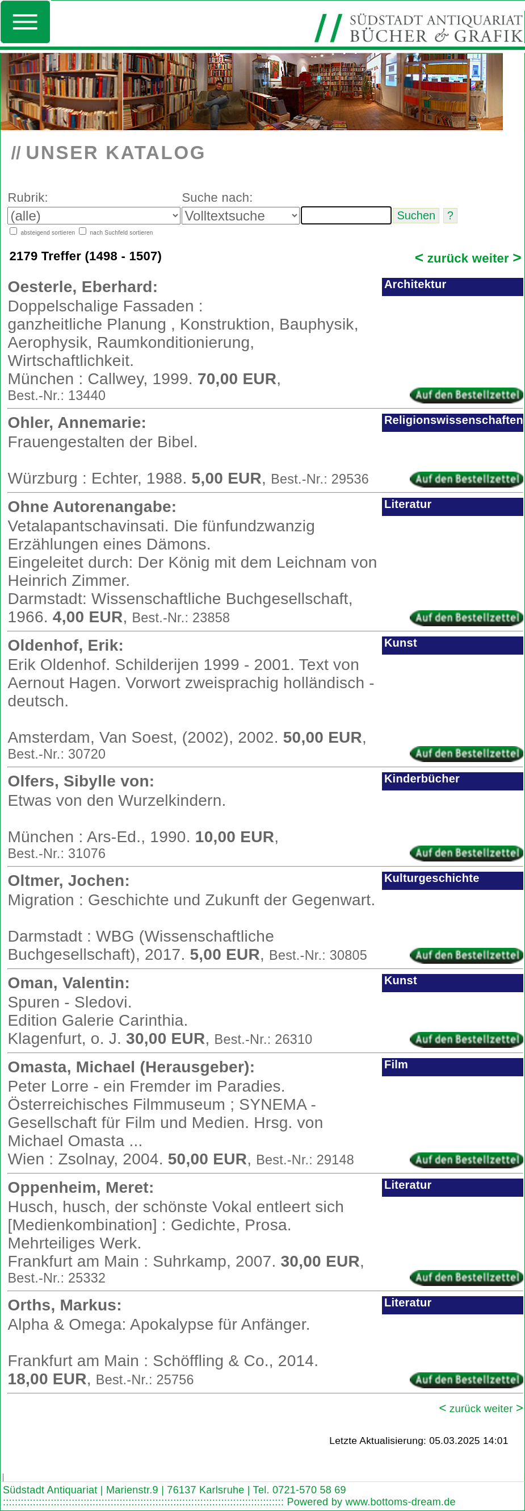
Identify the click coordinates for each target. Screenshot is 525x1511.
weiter (497, 258)
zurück (442, 258)
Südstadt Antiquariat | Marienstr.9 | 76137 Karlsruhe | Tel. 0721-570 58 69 (174, 1490)
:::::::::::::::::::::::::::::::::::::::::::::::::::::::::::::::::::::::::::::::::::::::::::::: (143, 1502)
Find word (34, 1467)
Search (14, 1467)
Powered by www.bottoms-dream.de (371, 1502)
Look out (56, 1467)
